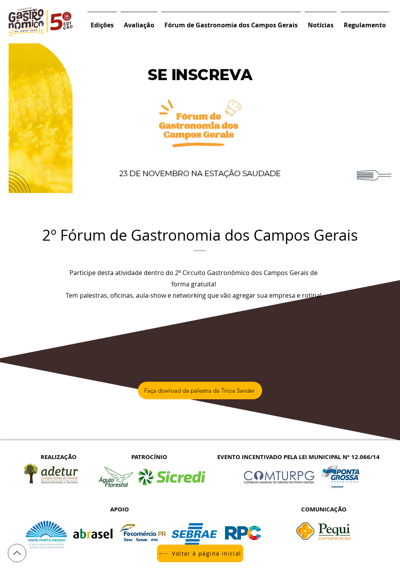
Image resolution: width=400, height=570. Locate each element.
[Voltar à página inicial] (200, 553)
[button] (102, 21)
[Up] (17, 553)
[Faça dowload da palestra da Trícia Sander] (200, 390)
